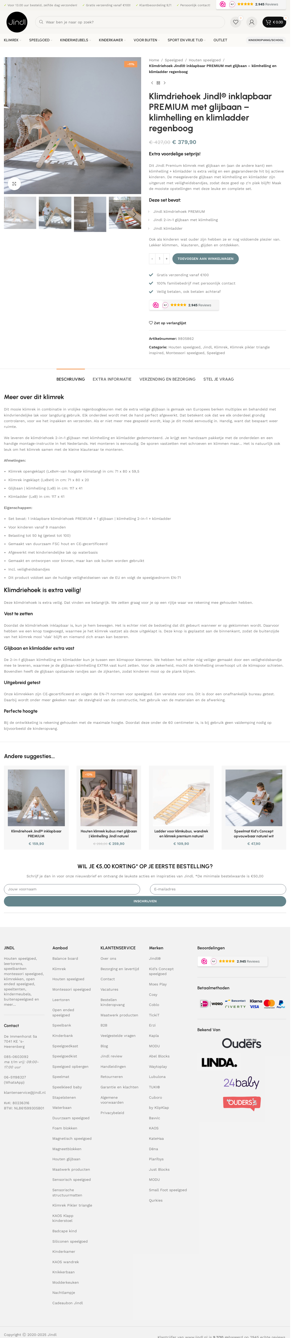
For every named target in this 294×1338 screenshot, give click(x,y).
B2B (104, 1025)
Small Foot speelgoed (168, 1190)
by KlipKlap (159, 1107)
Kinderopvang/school (266, 40)
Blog (104, 1046)
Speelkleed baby (67, 1087)
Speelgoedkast (65, 1046)
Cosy (153, 994)
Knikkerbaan (63, 1272)
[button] (10, 214)
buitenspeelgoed (18, 999)
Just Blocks (159, 1169)
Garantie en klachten (120, 1087)
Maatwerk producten (71, 1169)
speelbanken (15, 968)
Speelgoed (174, 60)
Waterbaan (62, 1107)
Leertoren (61, 1000)
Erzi (152, 1025)
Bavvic (154, 1118)
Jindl (207, 347)
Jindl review (111, 1056)
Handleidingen (113, 1066)
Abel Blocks (159, 1056)
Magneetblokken (67, 1149)
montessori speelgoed (23, 974)
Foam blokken (64, 1128)
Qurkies (155, 1200)
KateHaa (156, 1138)
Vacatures (109, 989)
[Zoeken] (130, 22)
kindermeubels (17, 994)
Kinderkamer (63, 1251)
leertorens (13, 964)
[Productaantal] (159, 258)
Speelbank (61, 1025)
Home (154, 60)
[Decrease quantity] (152, 258)
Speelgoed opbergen (70, 1066)
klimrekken (14, 979)
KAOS (154, 1128)
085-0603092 (16, 1057)
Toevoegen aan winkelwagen (206, 259)
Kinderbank (62, 1036)
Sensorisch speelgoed (71, 1179)
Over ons (108, 958)
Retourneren (112, 1077)
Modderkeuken (65, 1282)
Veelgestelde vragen (118, 1036)
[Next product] (164, 83)
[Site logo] (17, 22)
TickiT (154, 1015)
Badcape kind (64, 1231)
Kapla (154, 1036)
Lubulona (157, 1077)
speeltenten (14, 989)
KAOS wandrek (65, 1262)
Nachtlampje (63, 1292)
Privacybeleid (112, 1113)
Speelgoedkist (64, 1056)
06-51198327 (15, 1077)
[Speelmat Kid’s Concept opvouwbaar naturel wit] (254, 798)
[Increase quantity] (166, 258)
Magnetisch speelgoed (72, 1138)
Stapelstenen (64, 1097)
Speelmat (60, 1077)
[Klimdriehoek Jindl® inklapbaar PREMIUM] (36, 798)
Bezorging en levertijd (120, 969)
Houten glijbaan (66, 1159)
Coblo (154, 1005)
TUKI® (154, 1087)
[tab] (71, 377)
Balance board (65, 958)
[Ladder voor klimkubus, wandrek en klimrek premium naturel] (181, 798)
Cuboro (155, 1097)
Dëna (153, 1149)
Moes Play (158, 984)
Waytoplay (158, 1066)
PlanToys (156, 1159)
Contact (108, 979)
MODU (154, 1046)
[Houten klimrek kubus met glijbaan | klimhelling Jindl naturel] (108, 798)
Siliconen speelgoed (70, 1241)
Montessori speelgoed (185, 353)
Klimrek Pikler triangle (72, 1205)
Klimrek (221, 347)
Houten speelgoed (205, 60)
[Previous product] (152, 83)
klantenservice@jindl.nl (25, 1092)
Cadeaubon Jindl (67, 1303)
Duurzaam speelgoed (71, 1118)
